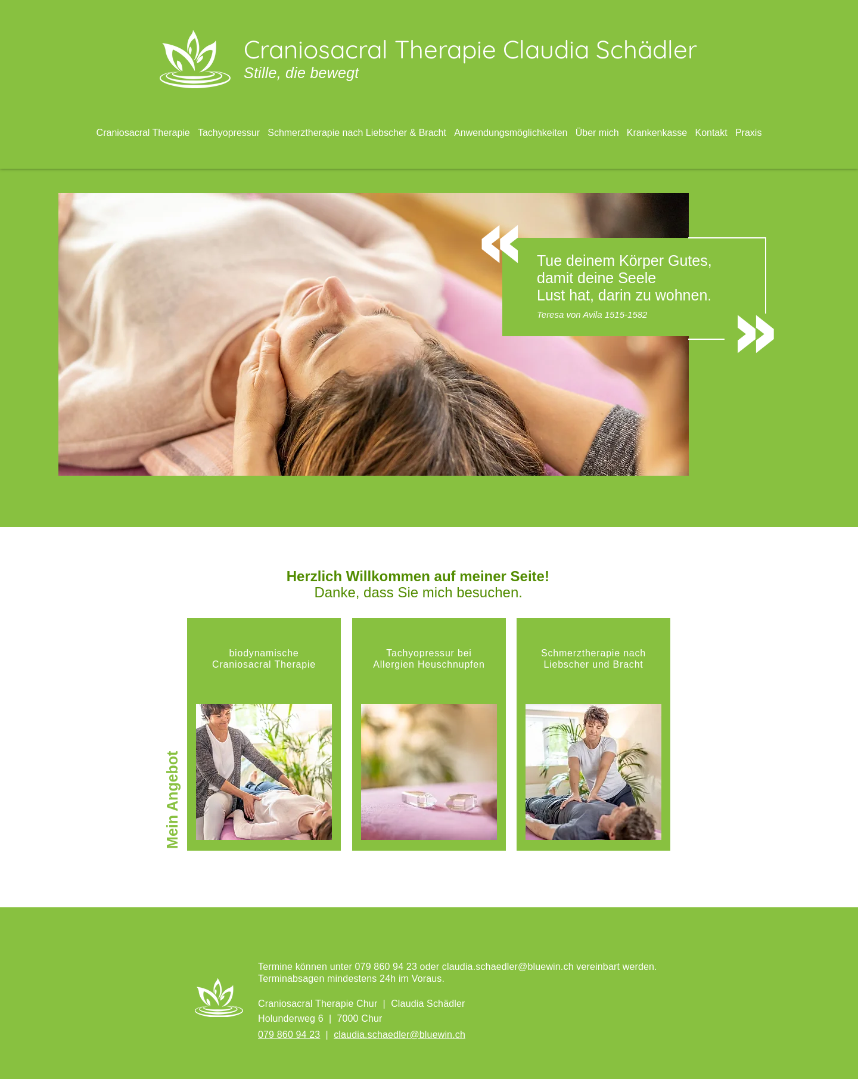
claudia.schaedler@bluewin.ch (508, 967)
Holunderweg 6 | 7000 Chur (320, 1018)
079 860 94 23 (289, 1035)
